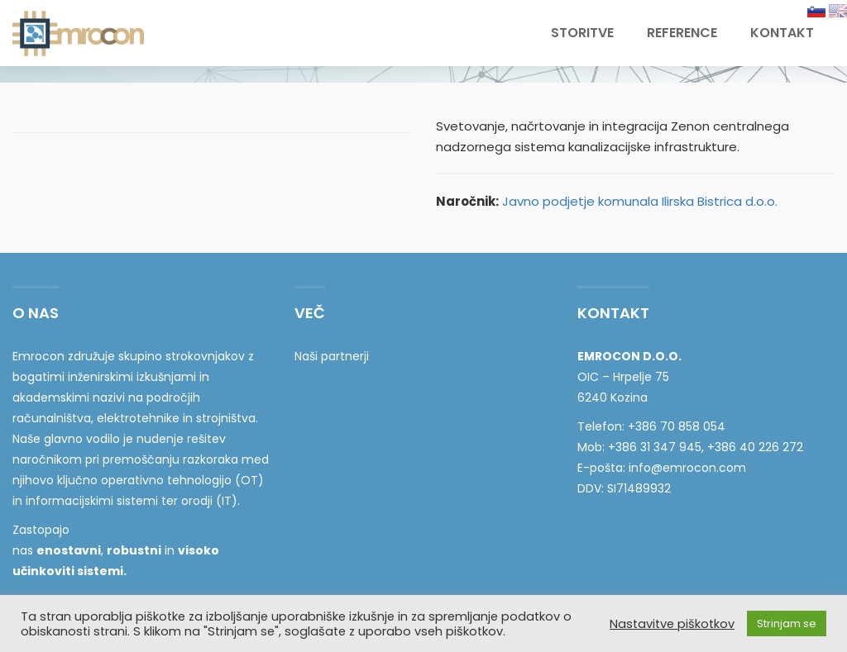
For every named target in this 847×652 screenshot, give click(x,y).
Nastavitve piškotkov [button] (672, 623)
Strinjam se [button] (786, 623)
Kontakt (782, 32)
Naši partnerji (331, 356)
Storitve (582, 32)
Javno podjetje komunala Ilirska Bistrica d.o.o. (640, 201)
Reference (682, 32)
